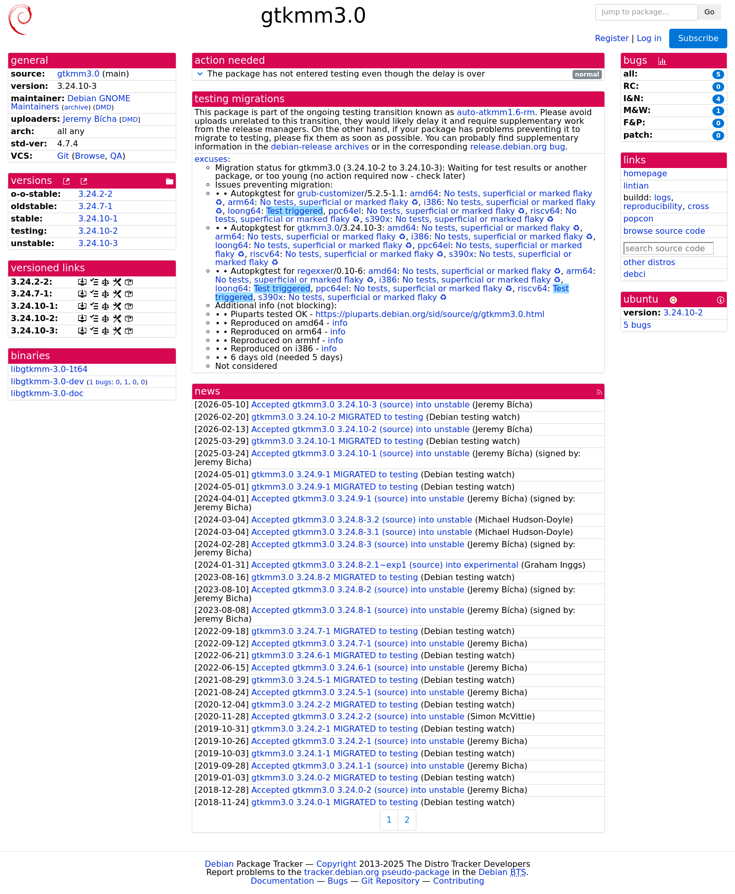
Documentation (282, 881)
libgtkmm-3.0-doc (47, 393)
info (339, 323)
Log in (649, 38)
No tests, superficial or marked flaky (518, 193)
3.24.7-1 (95, 206)
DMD (104, 107)
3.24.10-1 (98, 219)
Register (612, 38)
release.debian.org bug (517, 147)
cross (698, 206)
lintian (636, 186)
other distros (649, 262)
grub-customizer (330, 193)
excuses (211, 159)
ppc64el (344, 211)
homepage (645, 173)
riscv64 (545, 211)
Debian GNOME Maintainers (71, 103)
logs (662, 197)
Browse (90, 156)
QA (116, 156)
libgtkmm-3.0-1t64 (49, 369)
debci (634, 274)
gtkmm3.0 (78, 74)
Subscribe (698, 38)
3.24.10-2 (98, 231)
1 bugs (100, 382)
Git (63, 156)
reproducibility (653, 206)
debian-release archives (320, 147)
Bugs (337, 881)
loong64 (244, 211)
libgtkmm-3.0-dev (47, 381)
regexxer (315, 271)
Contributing (459, 881)
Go (709, 12)
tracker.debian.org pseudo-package (377, 872)
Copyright (336, 864)
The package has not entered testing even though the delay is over (398, 74)
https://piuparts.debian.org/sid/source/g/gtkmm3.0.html (430, 314)
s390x (377, 219)
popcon (638, 219)
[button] (200, 74)
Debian (219, 864)
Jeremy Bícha (90, 119)
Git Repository (390, 881)
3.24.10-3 (98, 243)
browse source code (664, 231)
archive (76, 107)
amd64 (424, 193)
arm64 (241, 202)
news (207, 391)
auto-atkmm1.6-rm (496, 112)
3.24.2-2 (95, 194)
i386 (433, 202)
